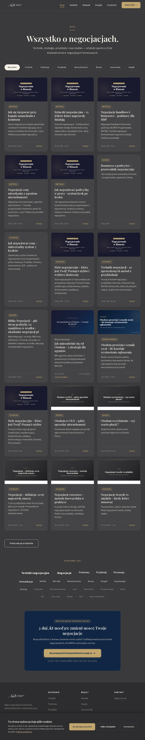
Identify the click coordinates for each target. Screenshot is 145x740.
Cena (74, 591)
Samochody (115, 67)
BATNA (43, 583)
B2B (81, 598)
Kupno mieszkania (96, 598)
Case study (55, 598)
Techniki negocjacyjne (35, 575)
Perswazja (119, 574)
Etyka (122, 591)
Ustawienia (129, 726)
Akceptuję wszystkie (82, 726)
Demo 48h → (131, 5)
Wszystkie (12, 67)
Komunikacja (26, 583)
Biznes (99, 67)
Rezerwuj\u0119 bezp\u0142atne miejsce (73, 653)
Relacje (70, 598)
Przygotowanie (106, 591)
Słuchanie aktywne (58, 591)
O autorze (111, 5)
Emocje (23, 591)
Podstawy (45, 67)
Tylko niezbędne (108, 726)
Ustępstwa (38, 591)
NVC (42, 598)
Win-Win (56, 583)
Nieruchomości (81, 67)
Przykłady (61, 67)
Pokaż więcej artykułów (21, 543)
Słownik (86, 5)
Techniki (73, 5)
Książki (98, 5)
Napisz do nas (120, 698)
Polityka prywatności (24, 732)
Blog (62, 5)
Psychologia (120, 583)
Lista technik (87, 709)
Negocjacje (64, 575)
